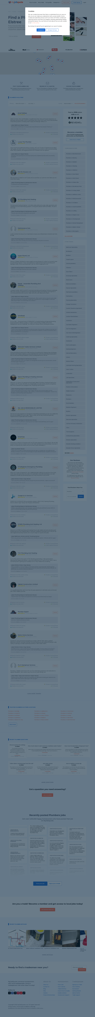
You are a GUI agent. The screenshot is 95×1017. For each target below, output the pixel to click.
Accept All (41, 30)
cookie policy (35, 22)
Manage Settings (52, 30)
